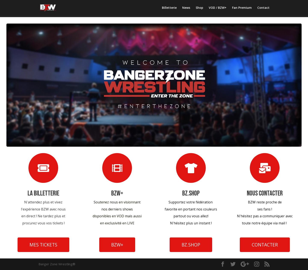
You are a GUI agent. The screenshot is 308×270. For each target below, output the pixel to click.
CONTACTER (265, 245)
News (186, 8)
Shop (199, 8)
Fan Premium (242, 8)
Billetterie (169, 8)
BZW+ (117, 245)
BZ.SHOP (191, 245)
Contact (263, 8)
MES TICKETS (43, 245)
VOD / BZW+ (218, 8)
